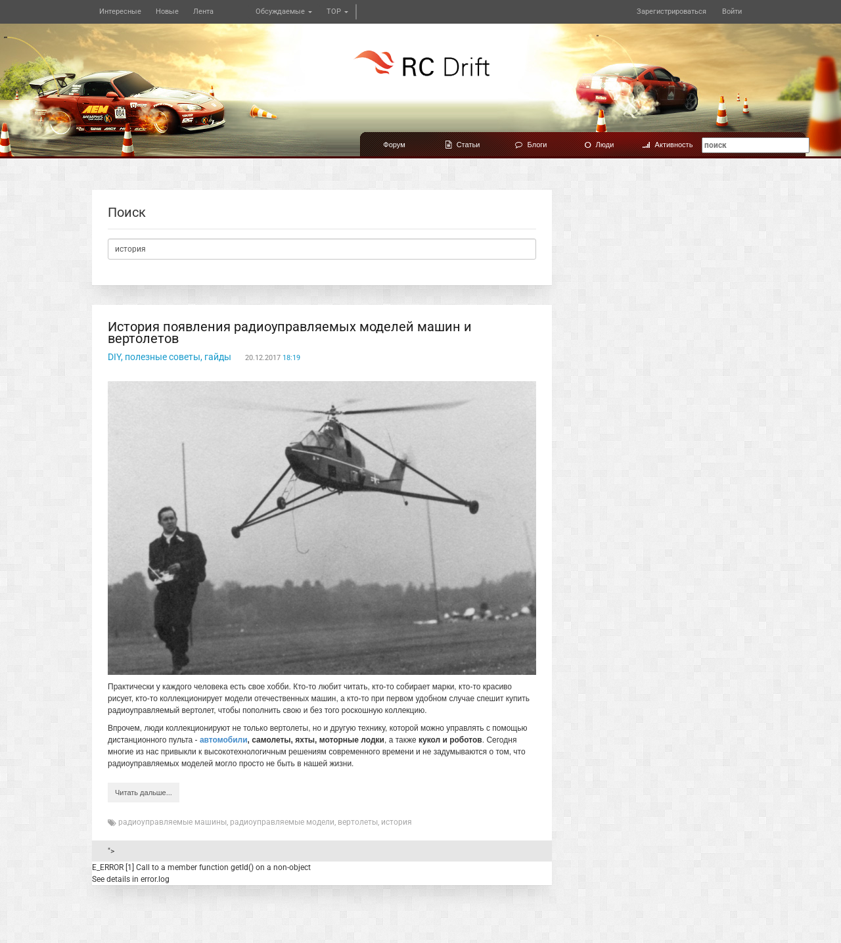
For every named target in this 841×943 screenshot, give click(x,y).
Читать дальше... (143, 792)
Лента (203, 11)
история (396, 822)
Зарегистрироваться (671, 11)
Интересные (120, 11)
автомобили (224, 740)
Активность (668, 145)
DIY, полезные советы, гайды (169, 357)
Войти (732, 11)
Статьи (462, 145)
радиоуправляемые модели (282, 822)
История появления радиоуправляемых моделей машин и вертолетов (290, 332)
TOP (337, 11)
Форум (394, 145)
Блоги (531, 145)
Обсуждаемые (284, 11)
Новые (167, 11)
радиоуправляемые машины (172, 822)
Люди (599, 145)
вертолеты (358, 822)
